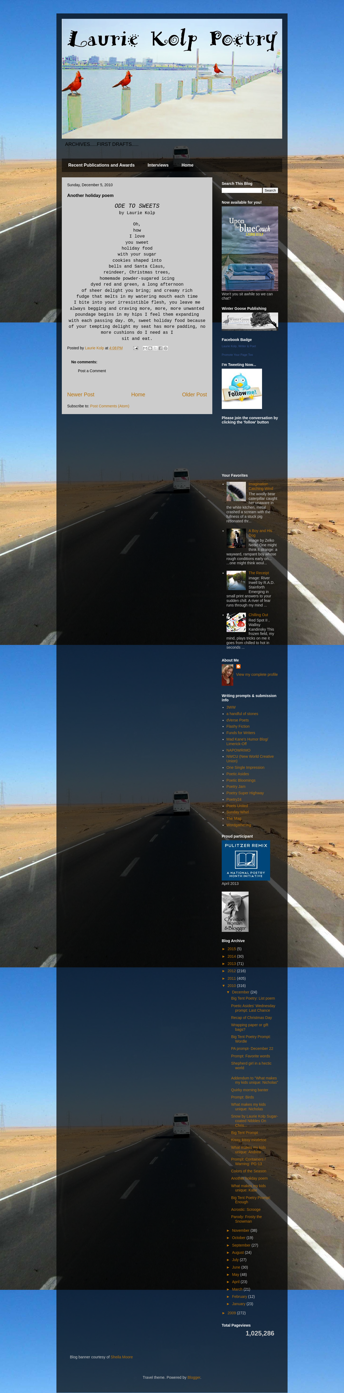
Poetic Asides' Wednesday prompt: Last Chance (253, 1008)
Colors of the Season (248, 1171)
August (238, 1252)
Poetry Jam (236, 786)
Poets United (237, 806)
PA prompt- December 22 (252, 1048)
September (241, 1245)
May (236, 1274)
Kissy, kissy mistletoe (248, 1140)
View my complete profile (257, 674)
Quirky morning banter (249, 1090)
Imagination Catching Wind (261, 486)
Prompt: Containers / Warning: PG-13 (248, 1161)
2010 (232, 985)
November (241, 1230)
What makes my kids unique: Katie (248, 1188)
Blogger (194, 1377)
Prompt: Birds (242, 1097)
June (236, 1267)
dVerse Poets (238, 720)
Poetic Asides (238, 774)
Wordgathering (239, 825)
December (241, 992)
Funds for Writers (241, 733)
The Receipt (259, 573)
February (240, 1296)
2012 (232, 971)
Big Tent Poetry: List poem (253, 998)
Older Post (194, 394)
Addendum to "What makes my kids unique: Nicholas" (254, 1080)
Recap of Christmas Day (251, 1017)
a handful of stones (242, 714)
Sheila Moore (122, 1357)
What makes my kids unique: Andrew (248, 1149)
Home (187, 165)
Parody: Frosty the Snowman (246, 1219)
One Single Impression (246, 767)
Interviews (158, 165)
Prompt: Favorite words (250, 1056)
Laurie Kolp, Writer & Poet (239, 346)
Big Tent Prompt (244, 1132)
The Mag (234, 818)
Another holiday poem (249, 1178)
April (236, 1282)
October (239, 1238)
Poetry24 (234, 799)
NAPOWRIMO (238, 750)
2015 (232, 949)
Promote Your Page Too (237, 354)
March (237, 1289)
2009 (232, 1313)
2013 (232, 963)
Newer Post (80, 394)
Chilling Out (258, 615)
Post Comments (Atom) (109, 406)
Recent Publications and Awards (101, 165)
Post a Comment (92, 371)
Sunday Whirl (238, 812)
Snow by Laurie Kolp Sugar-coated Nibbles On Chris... (254, 1121)
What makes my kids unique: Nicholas (248, 1106)
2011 (232, 978)
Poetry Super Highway (245, 793)
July (236, 1260)
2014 (232, 956)
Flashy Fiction (238, 726)
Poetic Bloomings (241, 780)
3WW (231, 707)
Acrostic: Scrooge (246, 1209)
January (239, 1304)
